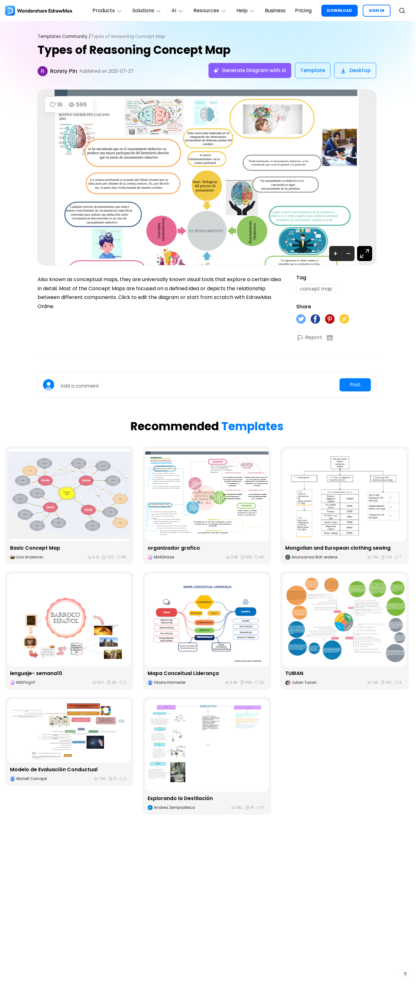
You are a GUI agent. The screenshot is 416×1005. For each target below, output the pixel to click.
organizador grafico (174, 548)
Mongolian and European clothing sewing (338, 548)
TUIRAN (294, 674)
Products (104, 10)
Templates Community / (65, 36)
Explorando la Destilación (180, 799)
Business (274, 10)
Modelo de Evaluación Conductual (54, 770)
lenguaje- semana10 (36, 674)
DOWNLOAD (339, 10)
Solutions (144, 10)
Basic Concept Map (35, 548)
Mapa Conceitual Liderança (183, 674)
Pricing (303, 10)
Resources (208, 10)
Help (244, 10)
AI (175, 10)
